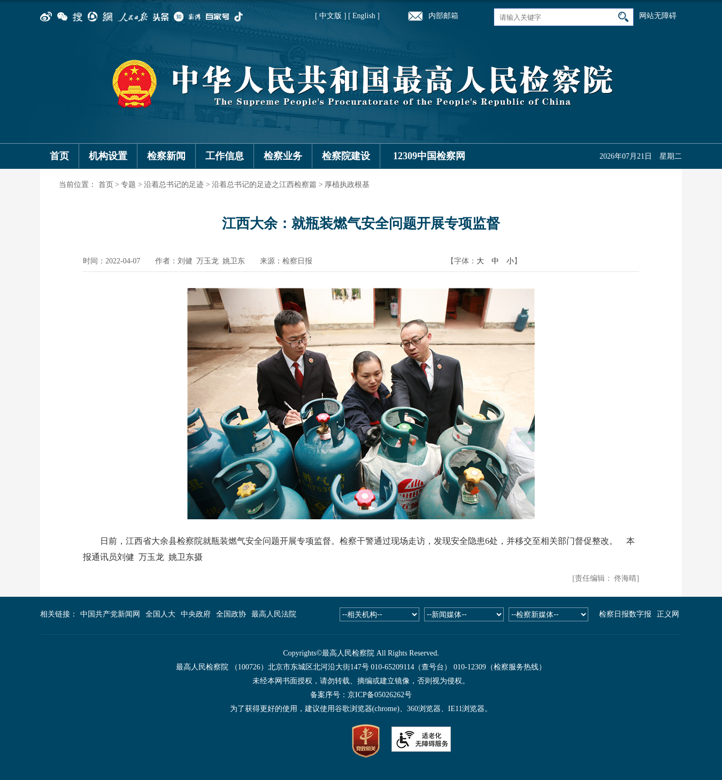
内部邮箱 (443, 16)
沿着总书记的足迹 (174, 185)
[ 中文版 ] (330, 16)
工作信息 (224, 156)
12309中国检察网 (429, 156)
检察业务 (283, 156)
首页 (59, 156)
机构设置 (108, 156)
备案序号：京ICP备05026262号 (361, 695)
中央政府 (196, 614)
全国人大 (160, 614)
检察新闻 (166, 156)
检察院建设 (346, 156)
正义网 (668, 614)
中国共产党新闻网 (110, 614)
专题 (128, 185)
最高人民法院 (273, 614)
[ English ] (364, 16)
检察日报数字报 (625, 614)
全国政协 (231, 614)
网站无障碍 (658, 16)
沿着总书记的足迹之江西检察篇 (264, 185)
